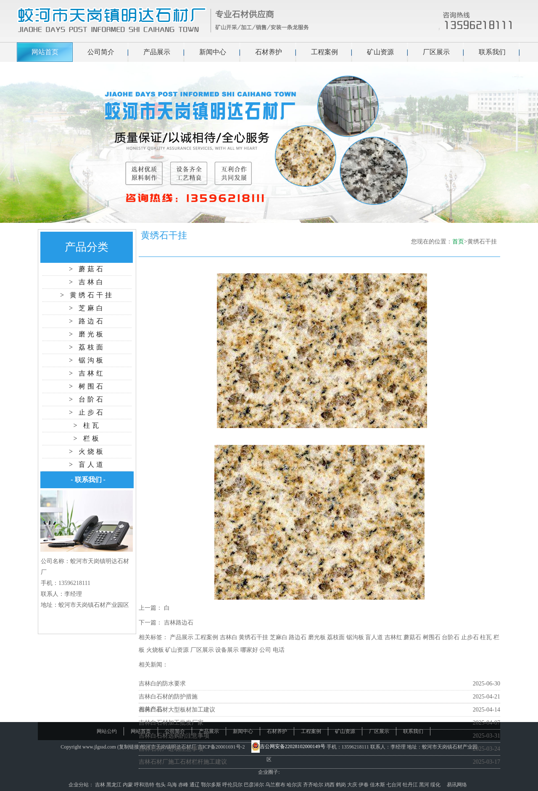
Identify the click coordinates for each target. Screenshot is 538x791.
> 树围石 (87, 386)
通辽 (195, 785)
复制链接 (129, 747)
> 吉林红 (87, 373)
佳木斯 (378, 785)
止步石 (470, 637)
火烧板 (155, 650)
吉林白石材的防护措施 (168, 696)
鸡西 (330, 785)
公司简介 (100, 52)
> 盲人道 (87, 464)
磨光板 (317, 637)
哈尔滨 (295, 785)
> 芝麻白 (87, 308)
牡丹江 (411, 785)
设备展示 (227, 650)
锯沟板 (355, 637)
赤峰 (184, 785)
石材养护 (268, 52)
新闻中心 (212, 52)
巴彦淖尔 (254, 785)
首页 (458, 241)
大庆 (353, 785)
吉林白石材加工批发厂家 (171, 723)
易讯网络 (457, 785)
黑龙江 (114, 785)
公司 (265, 650)
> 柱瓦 (86, 425)
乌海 (172, 785)
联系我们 (492, 52)
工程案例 (324, 52)
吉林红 (393, 637)
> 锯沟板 (87, 360)
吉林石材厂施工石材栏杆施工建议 (183, 762)
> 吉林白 (87, 282)
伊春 (364, 785)
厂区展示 (436, 52)
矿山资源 (380, 52)
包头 (161, 785)
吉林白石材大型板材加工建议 (177, 709)
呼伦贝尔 (233, 785)
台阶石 (450, 637)
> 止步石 (87, 412)
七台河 (394, 785)
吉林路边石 (178, 622)
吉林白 (228, 637)
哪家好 (249, 650)
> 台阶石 (87, 399)
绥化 (436, 785)
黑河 (424, 785)
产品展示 (156, 52)
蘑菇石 (412, 637)
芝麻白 (278, 637)
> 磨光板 (87, 334)
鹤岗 (341, 785)
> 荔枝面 (87, 347)
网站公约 (107, 731)
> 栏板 (86, 438)
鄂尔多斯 (211, 785)
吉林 (100, 785)
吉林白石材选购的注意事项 (174, 736)
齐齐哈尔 (313, 785)
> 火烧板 (87, 451)
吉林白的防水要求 (162, 683)
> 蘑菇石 (87, 268)
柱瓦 (486, 637)
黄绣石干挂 (253, 637)
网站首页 (45, 52)
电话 (279, 650)
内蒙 (128, 785)
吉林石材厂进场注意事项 (171, 749)
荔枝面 (336, 637)
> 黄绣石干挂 (87, 295)
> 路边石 (87, 321)
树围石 (431, 637)
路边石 (297, 637)
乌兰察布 (276, 785)
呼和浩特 (145, 785)
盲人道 (374, 637)
